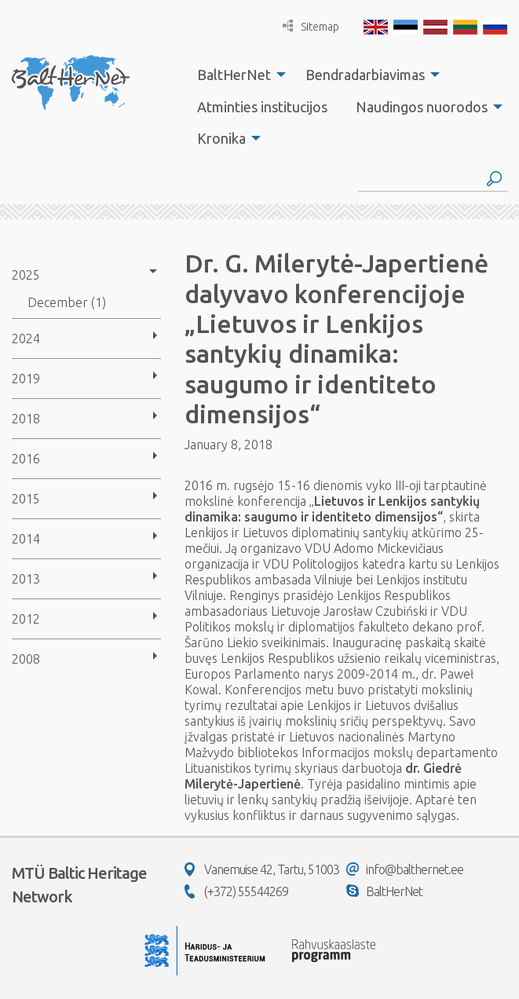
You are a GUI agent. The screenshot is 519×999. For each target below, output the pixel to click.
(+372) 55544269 (236, 891)
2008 (26, 659)
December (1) (66, 302)
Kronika (221, 138)
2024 (26, 338)
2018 (26, 419)
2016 (26, 459)
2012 (26, 619)
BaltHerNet (234, 74)
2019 (26, 378)
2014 (26, 539)
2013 (26, 579)
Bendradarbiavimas (365, 74)
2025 (26, 275)
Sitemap (311, 26)
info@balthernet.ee (404, 869)
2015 (26, 499)
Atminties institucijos (262, 107)
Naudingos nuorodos (422, 107)
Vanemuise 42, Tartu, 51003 (262, 869)
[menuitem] (237, 74)
